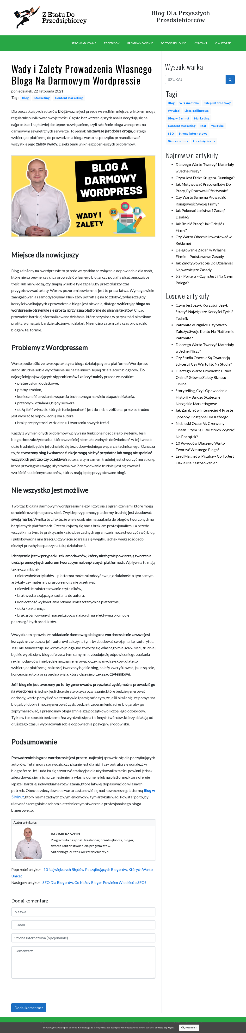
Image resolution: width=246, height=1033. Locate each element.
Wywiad (174, 110)
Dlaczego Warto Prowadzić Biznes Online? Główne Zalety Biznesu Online (204, 377)
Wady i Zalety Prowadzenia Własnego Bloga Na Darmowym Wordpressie (81, 74)
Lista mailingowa (196, 110)
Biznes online (178, 141)
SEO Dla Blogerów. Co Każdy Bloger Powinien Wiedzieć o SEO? (94, 882)
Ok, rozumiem (189, 1027)
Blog (25, 97)
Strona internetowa (193, 133)
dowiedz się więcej (164, 1027)
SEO (171, 133)
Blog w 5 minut (178, 118)
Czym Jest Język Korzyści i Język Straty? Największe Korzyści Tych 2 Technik (204, 312)
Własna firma (189, 103)
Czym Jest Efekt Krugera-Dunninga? (205, 178)
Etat (203, 125)
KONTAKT (200, 43)
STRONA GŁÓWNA (83, 43)
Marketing (42, 97)
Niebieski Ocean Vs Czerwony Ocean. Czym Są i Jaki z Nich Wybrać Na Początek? (205, 430)
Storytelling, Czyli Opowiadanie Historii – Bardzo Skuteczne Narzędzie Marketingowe (201, 397)
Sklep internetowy (217, 103)
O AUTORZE (223, 43)
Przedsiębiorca (204, 141)
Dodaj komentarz (28, 1007)
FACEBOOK (112, 43)
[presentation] (47, 991)
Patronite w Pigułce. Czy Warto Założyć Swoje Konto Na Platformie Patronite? (205, 331)
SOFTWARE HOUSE (173, 43)
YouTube (217, 125)
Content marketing (69, 97)
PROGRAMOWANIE (140, 43)
